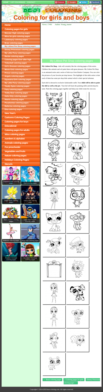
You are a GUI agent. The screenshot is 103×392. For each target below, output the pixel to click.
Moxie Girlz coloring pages (16, 70)
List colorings (18, 2)
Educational (10, 126)
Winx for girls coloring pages (17, 36)
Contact (31, 2)
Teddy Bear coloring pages (16, 93)
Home (5, 2)
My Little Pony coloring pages (18, 53)
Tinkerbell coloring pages (16, 63)
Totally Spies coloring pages (17, 86)
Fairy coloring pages (14, 89)
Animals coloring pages (16, 143)
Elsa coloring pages (13, 109)
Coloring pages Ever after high (18, 60)
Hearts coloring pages (14, 99)
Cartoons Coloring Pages (17, 117)
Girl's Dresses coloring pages (17, 66)
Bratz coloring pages (14, 43)
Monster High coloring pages (17, 33)
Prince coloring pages (14, 73)
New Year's (10, 113)
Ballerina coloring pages (15, 106)
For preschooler (12, 147)
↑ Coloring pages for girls (74, 380)
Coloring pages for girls (16, 29)
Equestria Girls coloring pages (18, 80)
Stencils (9, 164)
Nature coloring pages (15, 155)
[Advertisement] (71, 42)
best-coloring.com (53, 389)
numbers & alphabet (15, 138)
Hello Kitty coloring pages (16, 96)
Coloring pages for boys (16, 121)
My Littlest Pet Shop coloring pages (20, 46)
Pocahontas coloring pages (17, 103)
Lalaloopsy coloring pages (16, 40)
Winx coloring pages (15, 134)
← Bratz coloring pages (52, 380)
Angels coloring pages (14, 76)
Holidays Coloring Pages (17, 160)
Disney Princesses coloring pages (19, 50)
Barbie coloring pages (14, 56)
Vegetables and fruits (15, 151)
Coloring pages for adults (17, 130)
